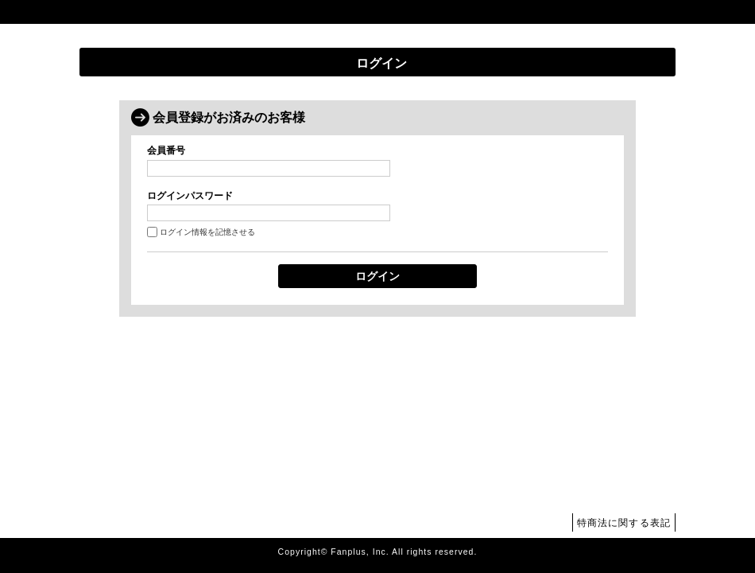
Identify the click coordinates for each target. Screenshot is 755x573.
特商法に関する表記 (624, 522)
